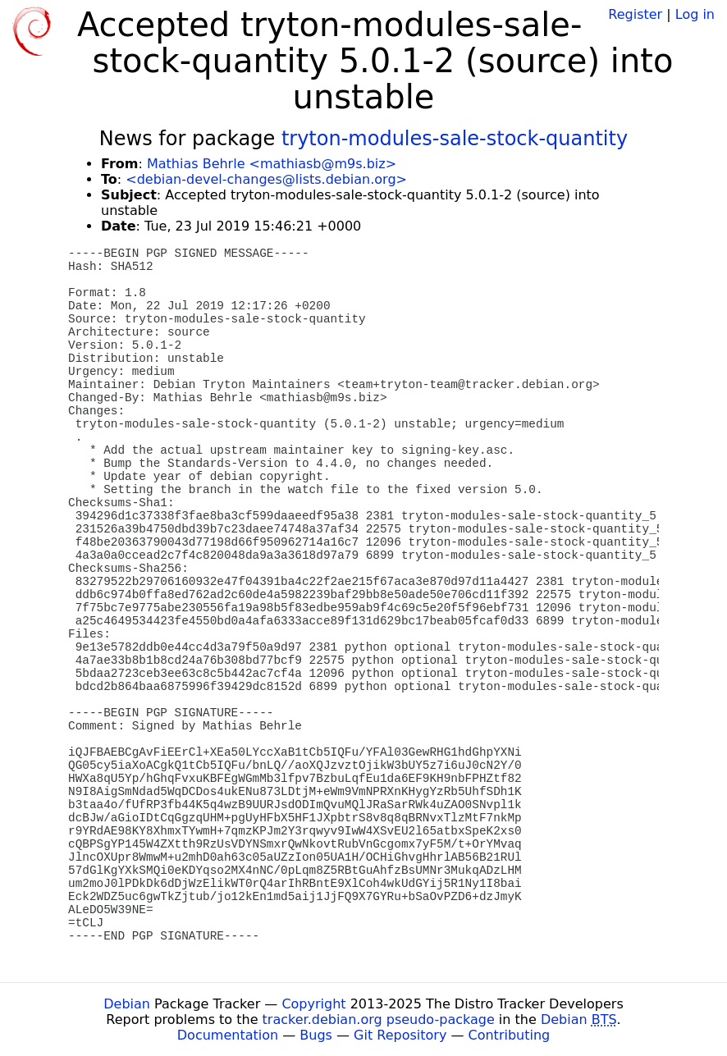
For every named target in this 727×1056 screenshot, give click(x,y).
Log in (695, 14)
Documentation (227, 1035)
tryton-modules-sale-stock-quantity (454, 138)
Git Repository (400, 1035)
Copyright (313, 1004)
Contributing (510, 1035)
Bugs (315, 1035)
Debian (126, 1004)
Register (635, 14)
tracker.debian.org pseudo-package (379, 1019)
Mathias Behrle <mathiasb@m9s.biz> (271, 163)
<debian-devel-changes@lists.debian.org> (266, 179)
